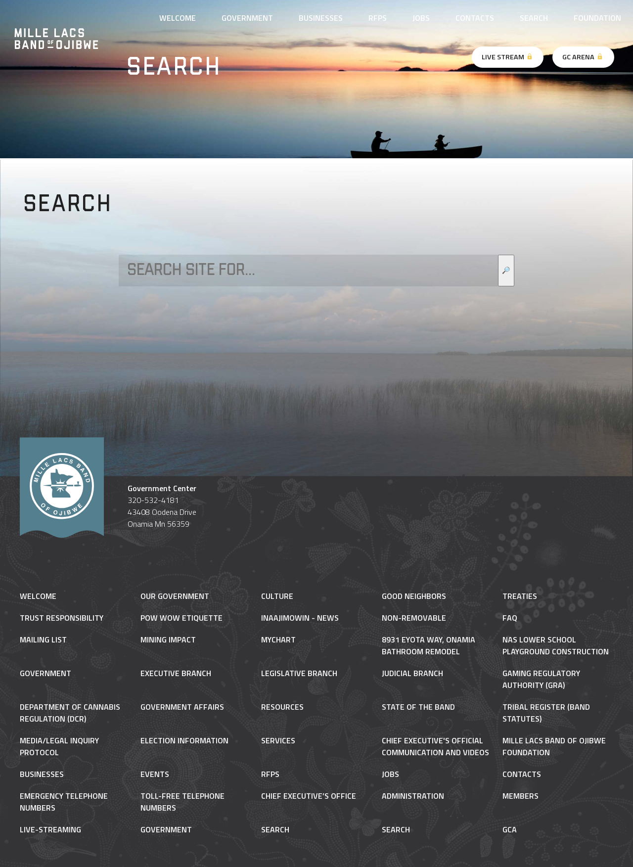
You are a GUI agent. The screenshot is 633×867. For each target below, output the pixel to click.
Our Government (174, 596)
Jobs (421, 18)
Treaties (519, 596)
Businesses (321, 18)
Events (154, 774)
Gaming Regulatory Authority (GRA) (541, 679)
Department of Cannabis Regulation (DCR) (70, 713)
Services (278, 740)
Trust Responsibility (61, 618)
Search (534, 18)
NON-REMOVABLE (414, 618)
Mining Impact (168, 639)
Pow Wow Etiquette (181, 618)
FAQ (509, 618)
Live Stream (508, 56)
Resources (282, 707)
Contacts (474, 18)
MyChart (278, 639)
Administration (413, 796)
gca (509, 829)
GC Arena (583, 56)
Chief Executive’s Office (308, 796)
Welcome (177, 18)
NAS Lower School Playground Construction (555, 645)
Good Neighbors (414, 596)
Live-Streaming (50, 829)
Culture (277, 596)
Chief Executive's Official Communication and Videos (435, 746)
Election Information (184, 740)
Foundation (597, 18)
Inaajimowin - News (300, 618)
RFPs (377, 18)
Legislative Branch (299, 673)
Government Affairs (182, 707)
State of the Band (418, 707)
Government (247, 18)
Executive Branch (175, 673)
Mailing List (43, 639)
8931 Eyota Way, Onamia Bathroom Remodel (428, 645)
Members (520, 796)
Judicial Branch (412, 673)
